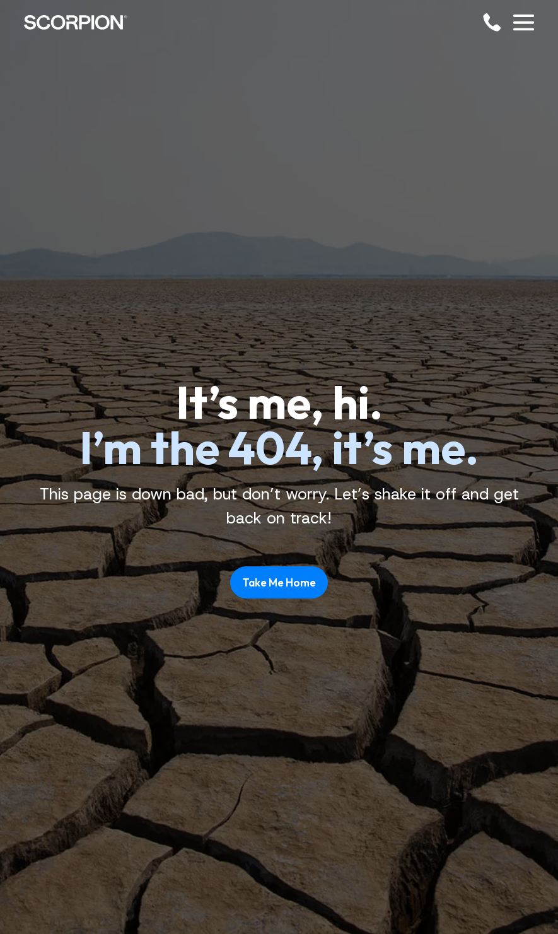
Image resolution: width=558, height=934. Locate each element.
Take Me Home (279, 582)
